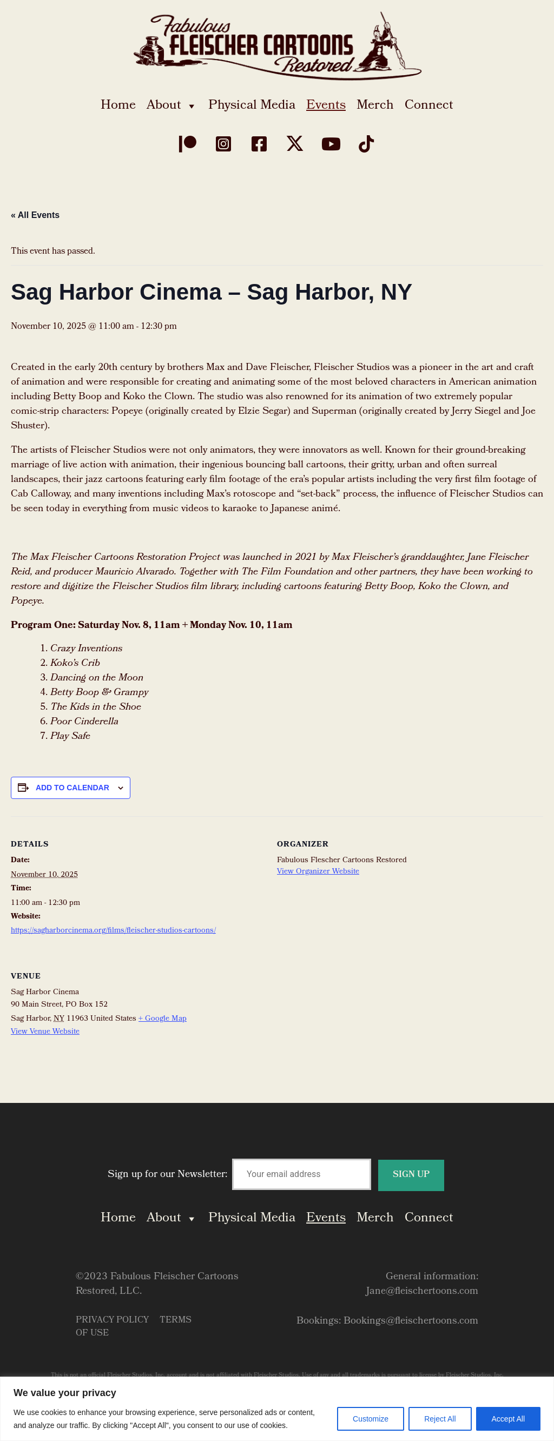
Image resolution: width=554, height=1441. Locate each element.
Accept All (508, 1418)
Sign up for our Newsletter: (276, 1175)
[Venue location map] (486, 1022)
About (172, 106)
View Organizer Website (318, 872)
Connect (429, 106)
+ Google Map (162, 1019)
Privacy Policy (112, 1320)
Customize (370, 1418)
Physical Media (251, 106)
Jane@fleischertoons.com (422, 1292)
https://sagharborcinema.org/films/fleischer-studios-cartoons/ (113, 931)
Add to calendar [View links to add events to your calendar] (72, 787)
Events (326, 106)
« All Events (35, 215)
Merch (375, 106)
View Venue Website (45, 1032)
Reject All (440, 1418)
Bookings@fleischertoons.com (411, 1321)
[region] (277, 1409)
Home (118, 106)
